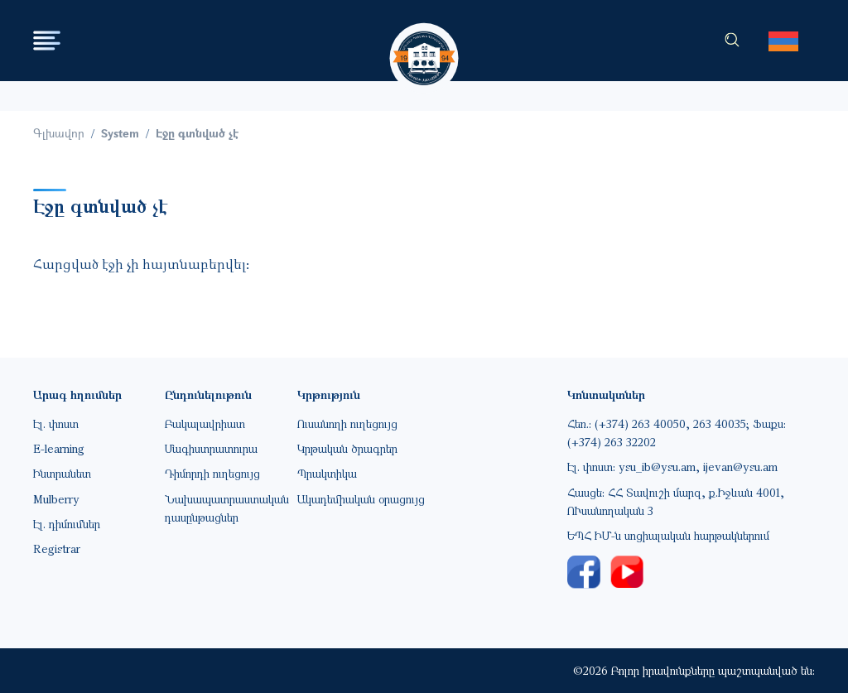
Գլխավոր (58, 133)
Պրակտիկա (327, 473)
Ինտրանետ (62, 473)
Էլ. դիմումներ (66, 524)
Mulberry (56, 499)
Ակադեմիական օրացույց (361, 499)
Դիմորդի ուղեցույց (212, 473)
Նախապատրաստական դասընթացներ (227, 508)
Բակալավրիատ (205, 423)
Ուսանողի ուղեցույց (347, 423)
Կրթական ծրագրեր (347, 448)
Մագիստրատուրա (211, 448)
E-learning (58, 448)
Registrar (56, 548)
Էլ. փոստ (56, 423)
